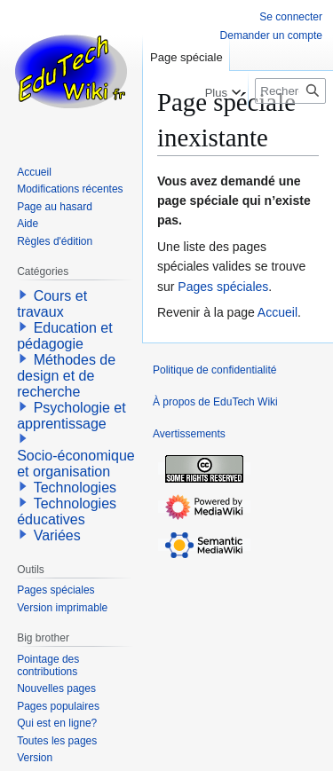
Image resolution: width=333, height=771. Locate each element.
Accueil (277, 312)
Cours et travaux (52, 303)
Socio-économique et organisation (76, 463)
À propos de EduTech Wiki (215, 402)
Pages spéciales (223, 286)
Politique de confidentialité (214, 370)
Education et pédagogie (64, 335)
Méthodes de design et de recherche (66, 375)
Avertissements (189, 434)
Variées (57, 535)
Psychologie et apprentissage (71, 415)
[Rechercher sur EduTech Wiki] (290, 91)
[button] (23, 294)
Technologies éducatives (66, 511)
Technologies (75, 487)
